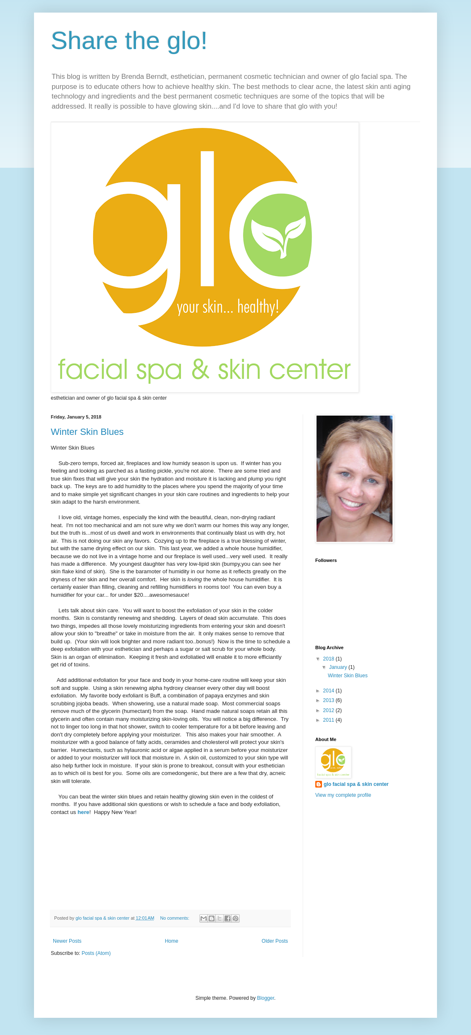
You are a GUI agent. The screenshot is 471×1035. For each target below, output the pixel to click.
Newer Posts (67, 941)
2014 (329, 691)
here (83, 812)
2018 (329, 659)
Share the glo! (129, 40)
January (338, 667)
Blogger (265, 998)
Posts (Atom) (95, 953)
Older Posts (275, 941)
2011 (329, 720)
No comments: (175, 918)
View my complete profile (343, 795)
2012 (329, 710)
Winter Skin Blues (87, 431)
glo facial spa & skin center (356, 784)
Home (171, 941)
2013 (329, 700)
